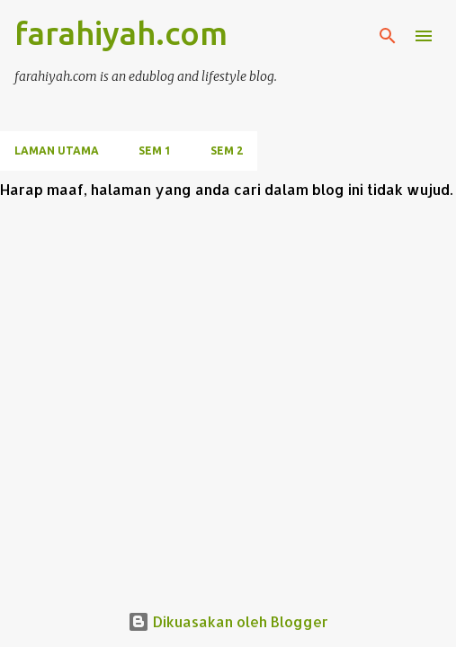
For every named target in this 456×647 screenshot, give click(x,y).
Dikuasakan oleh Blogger (228, 621)
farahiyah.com (121, 32)
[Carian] (387, 36)
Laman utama (56, 150)
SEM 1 (155, 150)
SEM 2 (226, 150)
